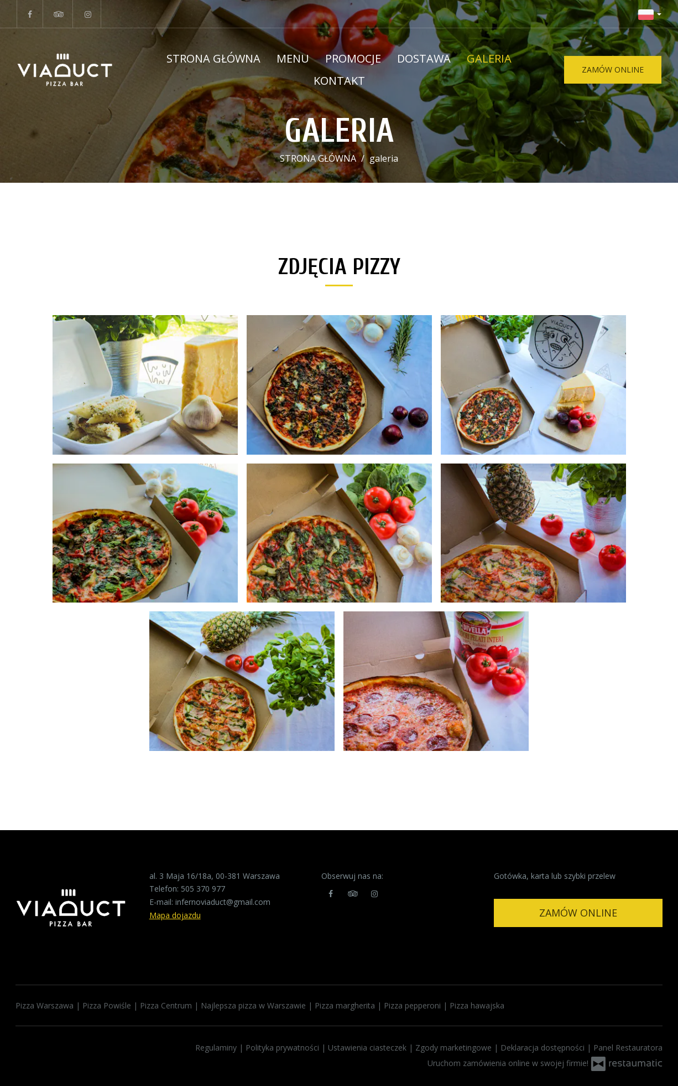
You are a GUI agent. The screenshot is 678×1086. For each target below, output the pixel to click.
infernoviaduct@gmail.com (222, 902)
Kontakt (339, 80)
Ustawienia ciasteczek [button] (368, 1047)
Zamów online (578, 912)
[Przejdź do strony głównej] (78, 70)
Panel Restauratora (628, 1047)
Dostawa (424, 58)
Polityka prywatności (283, 1047)
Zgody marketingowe (454, 1047)
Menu (293, 58)
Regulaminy (217, 1047)
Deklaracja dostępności (543, 1047)
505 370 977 (203, 888)
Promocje (353, 58)
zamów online (613, 69)
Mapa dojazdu (175, 915)
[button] (649, 13)
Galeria (489, 58)
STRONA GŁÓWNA (213, 58)
